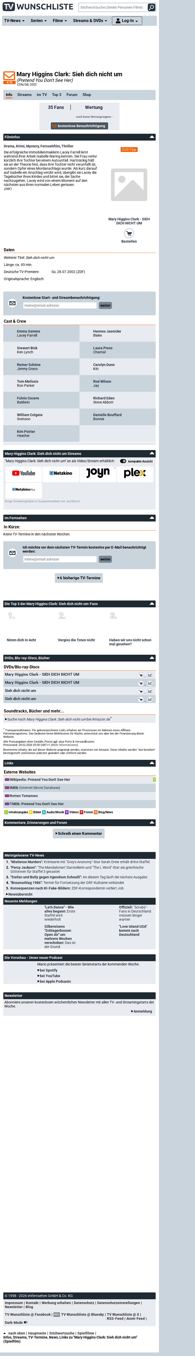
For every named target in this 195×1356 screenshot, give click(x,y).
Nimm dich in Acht (21, 640)
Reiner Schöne (29, 365)
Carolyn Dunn (104, 365)
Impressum (14, 1303)
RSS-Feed (115, 1318)
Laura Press (102, 348)
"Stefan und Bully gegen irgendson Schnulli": (78, 877)
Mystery (32, 146)
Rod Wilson (102, 381)
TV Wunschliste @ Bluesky (82, 1314)
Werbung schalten (56, 1303)
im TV (42, 94)
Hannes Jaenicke (107, 331)
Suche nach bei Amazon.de (58, 719)
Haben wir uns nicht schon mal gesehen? (130, 642)
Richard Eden (104, 398)
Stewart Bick (27, 348)
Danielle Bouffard (107, 415)
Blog (29, 1307)
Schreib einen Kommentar (80, 833)
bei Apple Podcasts (55, 981)
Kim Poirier (26, 432)
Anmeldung (143, 1011)
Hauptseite (37, 1333)
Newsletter (14, 1307)
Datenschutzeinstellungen (118, 1303)
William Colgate (30, 415)
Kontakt (32, 1303)
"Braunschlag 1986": (67, 883)
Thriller (67, 146)
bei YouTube (50, 976)
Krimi (20, 146)
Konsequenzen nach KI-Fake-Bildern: (67, 888)
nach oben (14, 1333)
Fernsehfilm (50, 146)
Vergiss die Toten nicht (76, 640)
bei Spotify (48, 970)
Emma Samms (28, 331)
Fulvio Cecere (28, 398)
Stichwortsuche (61, 1333)
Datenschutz (84, 1303)
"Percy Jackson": (76, 869)
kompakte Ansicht (136, 461)
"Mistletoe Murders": (80, 862)
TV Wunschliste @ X (123, 1314)
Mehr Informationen (64, 745)
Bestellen (129, 241)
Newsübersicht (20, 894)
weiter (105, 305)
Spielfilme (85, 1333)
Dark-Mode (17, 1323)
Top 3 (56, 94)
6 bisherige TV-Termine (80, 578)
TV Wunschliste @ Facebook (28, 1314)
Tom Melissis (27, 381)
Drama (9, 146)
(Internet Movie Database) (35, 788)
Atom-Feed (135, 1318)
